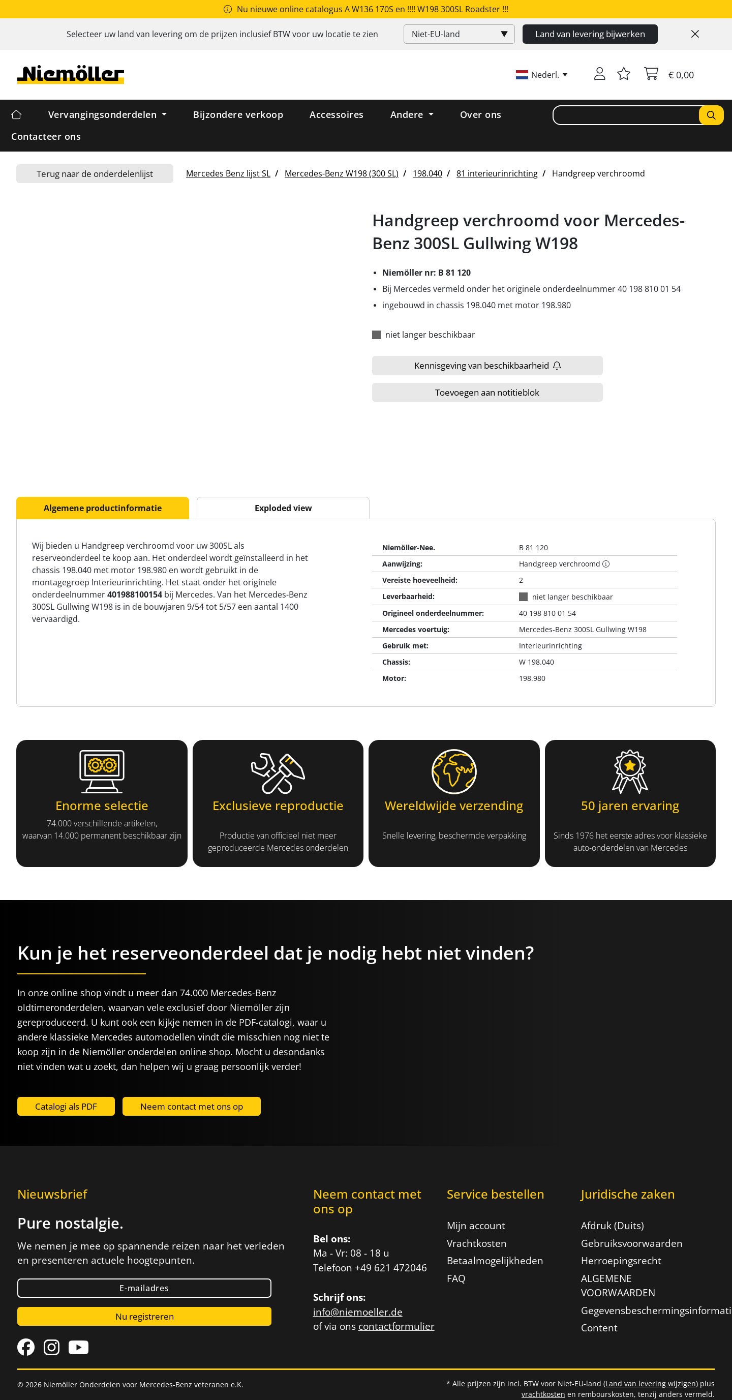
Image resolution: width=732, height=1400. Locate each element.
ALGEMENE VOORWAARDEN (618, 1286)
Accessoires (337, 114)
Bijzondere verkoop (238, 114)
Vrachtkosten (477, 1243)
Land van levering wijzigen (650, 1383)
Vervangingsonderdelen (104, 114)
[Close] (695, 34)
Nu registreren (144, 1316)
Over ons (481, 114)
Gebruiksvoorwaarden (632, 1243)
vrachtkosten (543, 1394)
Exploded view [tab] (283, 508)
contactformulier (396, 1326)
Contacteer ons (46, 136)
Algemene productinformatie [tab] (103, 508)
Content (599, 1327)
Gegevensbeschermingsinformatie (642, 1310)
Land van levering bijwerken (590, 34)
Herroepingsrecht (621, 1260)
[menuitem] (228, 173)
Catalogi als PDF (66, 1106)
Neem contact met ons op (191, 1106)
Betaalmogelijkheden (495, 1260)
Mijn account (476, 1225)
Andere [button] (408, 114)
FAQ (456, 1278)
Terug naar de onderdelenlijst (95, 174)
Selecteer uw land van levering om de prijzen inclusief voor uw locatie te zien (222, 34)
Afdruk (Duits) (612, 1225)
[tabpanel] (366, 613)
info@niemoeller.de (358, 1312)
